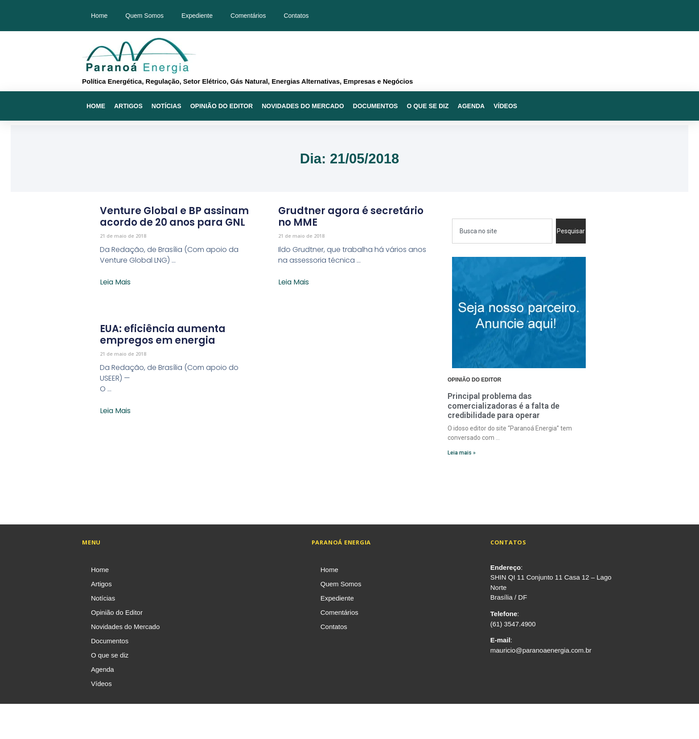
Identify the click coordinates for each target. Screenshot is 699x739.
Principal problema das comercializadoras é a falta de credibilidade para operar (503, 405)
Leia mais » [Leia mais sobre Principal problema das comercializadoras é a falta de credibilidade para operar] (462, 453)
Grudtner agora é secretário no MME (351, 216)
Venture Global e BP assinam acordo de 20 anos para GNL (174, 216)
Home (99, 15)
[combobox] (502, 231)
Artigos (128, 106)
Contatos (296, 15)
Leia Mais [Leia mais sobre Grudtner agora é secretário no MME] (293, 282)
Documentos (375, 106)
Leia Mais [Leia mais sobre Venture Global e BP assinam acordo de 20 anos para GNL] (115, 282)
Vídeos (505, 106)
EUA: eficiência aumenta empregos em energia (163, 334)
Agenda (471, 106)
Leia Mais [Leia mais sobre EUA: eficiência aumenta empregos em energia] (115, 411)
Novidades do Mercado (303, 106)
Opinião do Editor (221, 106)
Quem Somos (144, 15)
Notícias (166, 106)
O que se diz (427, 106)
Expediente (197, 15)
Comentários (248, 15)
